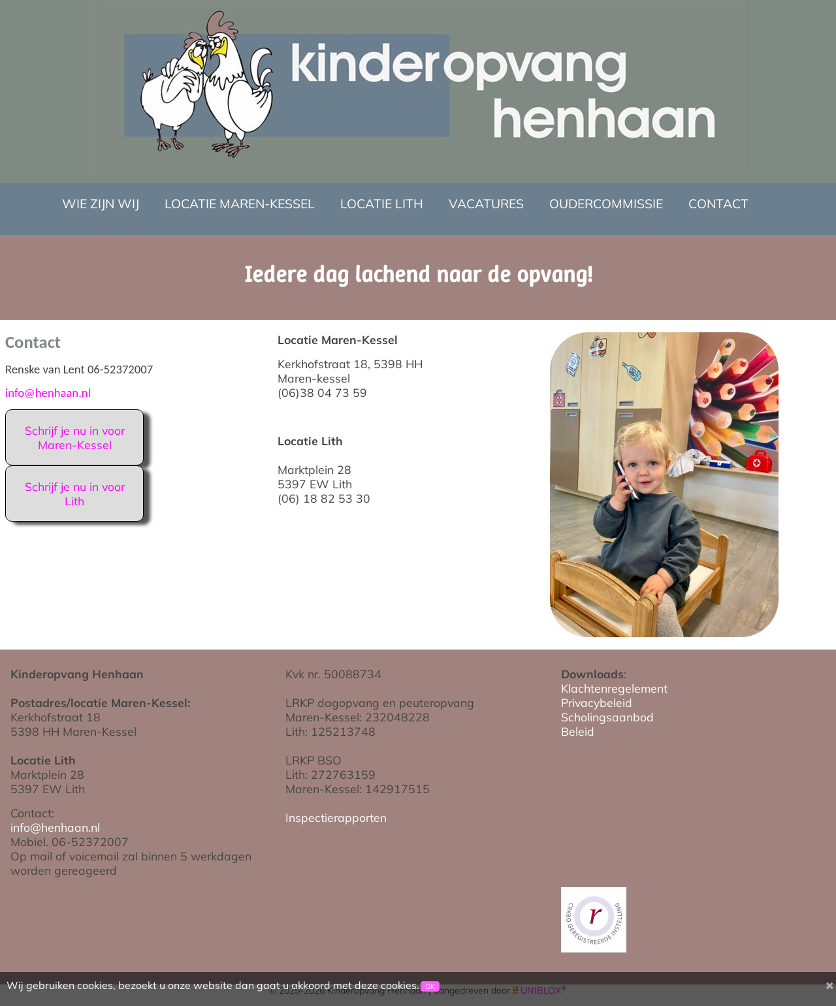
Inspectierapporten (336, 817)
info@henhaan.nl (48, 392)
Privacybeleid (596, 702)
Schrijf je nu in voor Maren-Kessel (75, 437)
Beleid (577, 731)
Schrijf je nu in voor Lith (75, 493)
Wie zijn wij (100, 204)
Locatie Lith (381, 204)
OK (430, 986)
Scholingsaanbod (607, 717)
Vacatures (486, 204)
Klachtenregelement (614, 688)
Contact (718, 204)
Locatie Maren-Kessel (240, 204)
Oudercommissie (606, 204)
